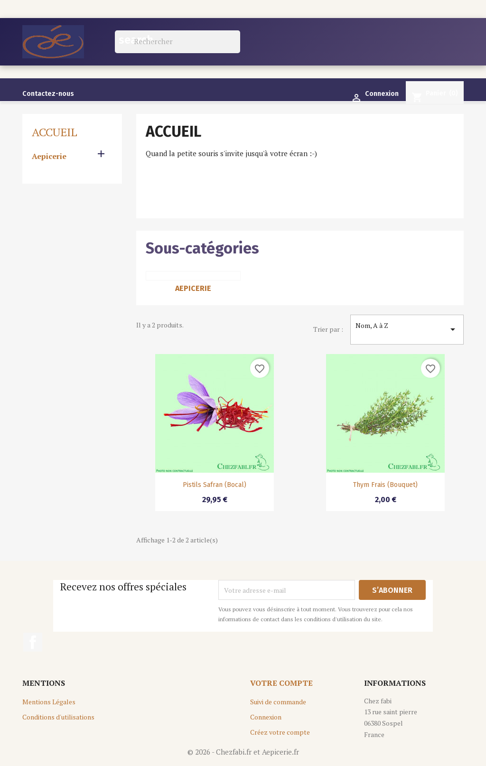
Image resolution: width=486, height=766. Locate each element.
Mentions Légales (48, 701)
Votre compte (281, 683)
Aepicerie (49, 156)
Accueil (54, 132)
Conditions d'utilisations (58, 716)
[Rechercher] (177, 41)
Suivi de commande (278, 701)
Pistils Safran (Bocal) (214, 485)
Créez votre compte (280, 732)
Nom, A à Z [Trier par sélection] (406, 329)
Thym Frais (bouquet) (385, 485)
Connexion (265, 716)
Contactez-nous (48, 94)
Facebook (32, 642)
